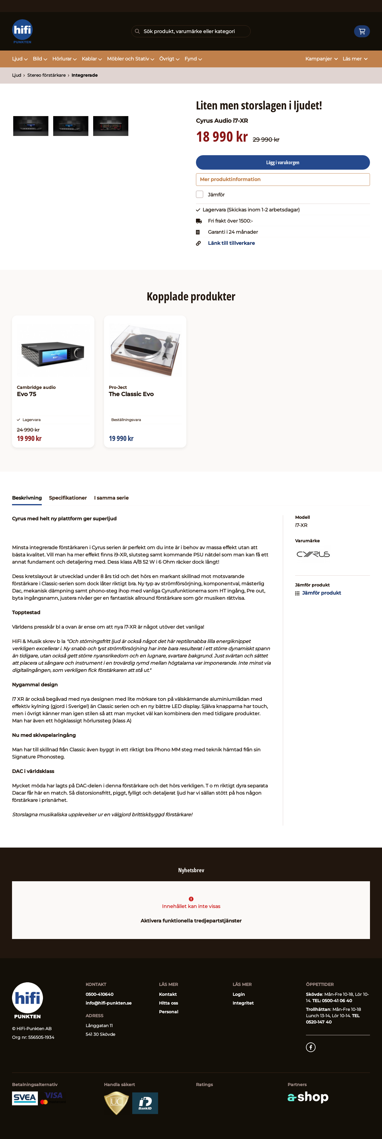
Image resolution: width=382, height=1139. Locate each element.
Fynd (193, 59)
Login (239, 994)
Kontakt (168, 994)
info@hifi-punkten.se (109, 1003)
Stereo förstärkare (46, 75)
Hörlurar (64, 59)
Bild (40, 59)
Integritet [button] (243, 1003)
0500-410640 (99, 994)
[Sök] (191, 31)
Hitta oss (168, 1003)
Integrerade (85, 75)
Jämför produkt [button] (318, 600)
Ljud (20, 59)
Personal (168, 1011)
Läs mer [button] (355, 59)
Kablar (92, 59)
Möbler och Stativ (130, 59)
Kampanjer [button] (321, 59)
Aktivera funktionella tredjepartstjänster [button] (191, 921)
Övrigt (169, 59)
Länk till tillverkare (231, 246)
